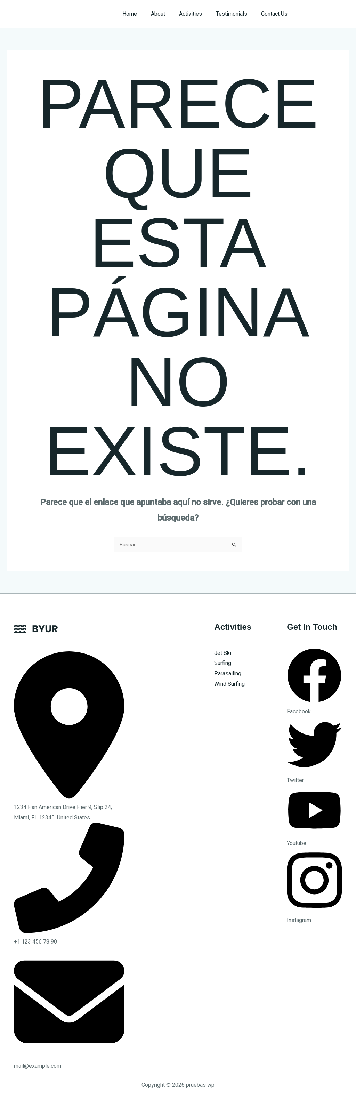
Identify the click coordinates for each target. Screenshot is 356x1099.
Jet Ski (222, 653)
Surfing (222, 663)
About (168, 13)
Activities (197, 13)
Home (142, 13)
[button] (325, 14)
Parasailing (227, 674)
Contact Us (275, 13)
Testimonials (235, 13)
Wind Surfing (229, 684)
